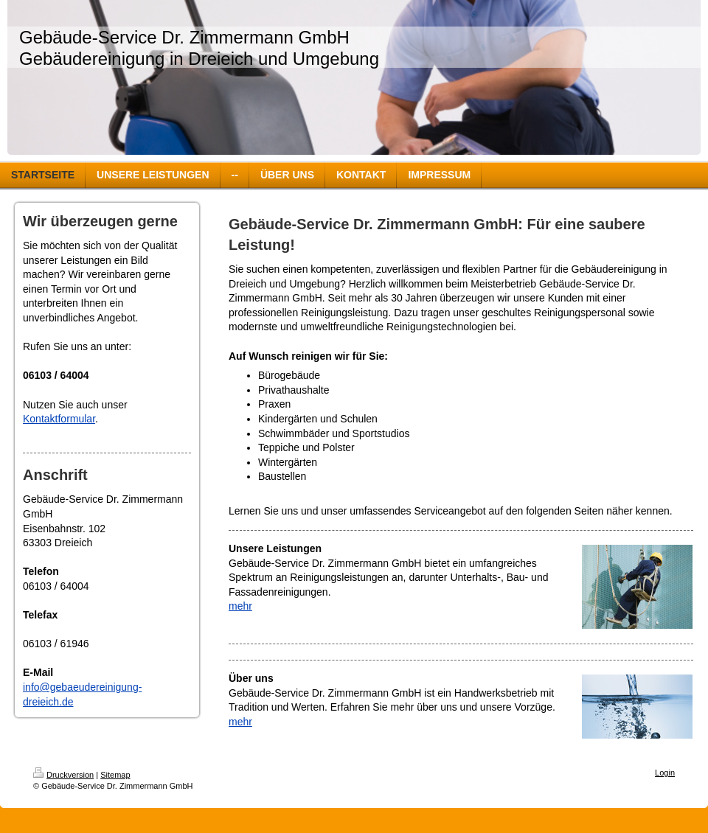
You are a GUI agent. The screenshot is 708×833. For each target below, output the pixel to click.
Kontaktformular (59, 419)
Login (665, 772)
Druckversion (63, 774)
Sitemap (115, 774)
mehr (240, 606)
